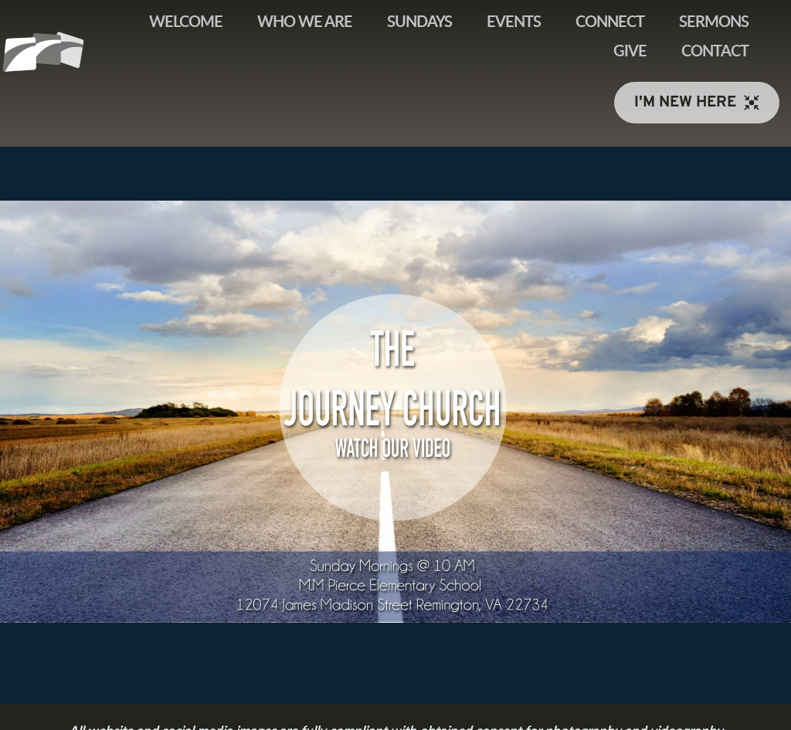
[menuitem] (185, 22)
